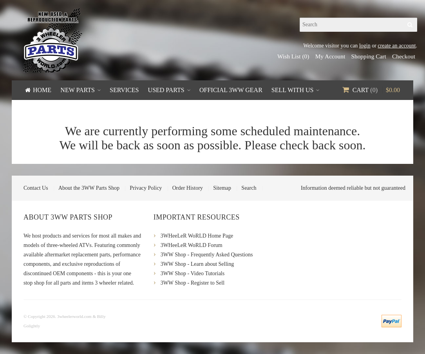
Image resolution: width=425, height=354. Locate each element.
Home (42, 90)
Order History (187, 188)
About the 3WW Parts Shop (88, 188)
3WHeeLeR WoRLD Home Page (197, 236)
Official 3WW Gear (230, 90)
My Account (330, 56)
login (365, 46)
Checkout (403, 56)
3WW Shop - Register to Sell (192, 283)
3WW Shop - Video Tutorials (193, 273)
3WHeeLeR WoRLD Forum (191, 245)
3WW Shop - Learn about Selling (197, 264)
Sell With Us (292, 90)
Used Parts (166, 90)
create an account (397, 46)
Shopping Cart (368, 56)
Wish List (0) (293, 56)
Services (124, 90)
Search (248, 188)
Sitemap (222, 188)
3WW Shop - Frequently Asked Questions (207, 255)
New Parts (77, 90)
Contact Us (36, 188)
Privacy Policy (146, 188)
